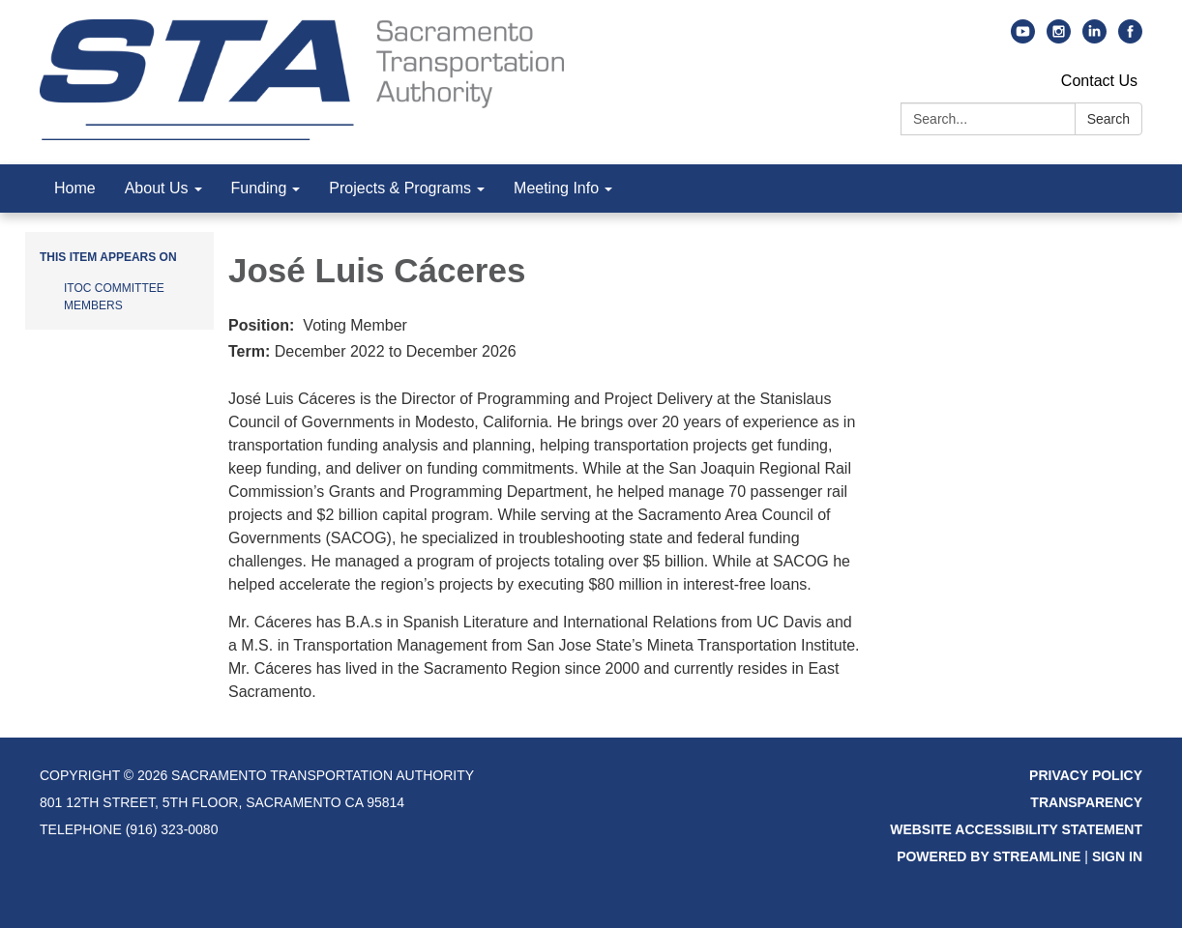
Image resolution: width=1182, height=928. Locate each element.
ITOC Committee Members (114, 296)
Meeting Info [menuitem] (556, 188)
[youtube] (1023, 38)
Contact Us (1099, 80)
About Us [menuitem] (157, 188)
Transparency (1086, 802)
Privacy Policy (1085, 775)
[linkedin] (1094, 38)
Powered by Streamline (988, 856)
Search (1108, 119)
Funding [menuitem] (259, 188)
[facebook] (1130, 38)
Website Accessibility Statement (1016, 829)
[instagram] (1059, 38)
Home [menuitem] (75, 188)
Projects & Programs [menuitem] (400, 188)
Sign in (1117, 856)
